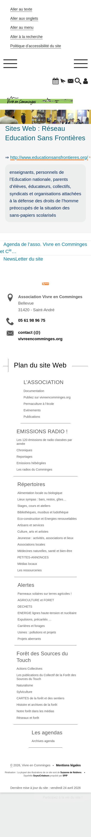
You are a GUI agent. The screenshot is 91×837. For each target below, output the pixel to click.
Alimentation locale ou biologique (39, 493)
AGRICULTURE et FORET (36, 600)
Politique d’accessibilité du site (35, 46)
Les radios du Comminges (34, 469)
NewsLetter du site (23, 259)
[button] (55, 81)
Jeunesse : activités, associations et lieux (45, 538)
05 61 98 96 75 (31, 320)
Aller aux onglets (24, 18)
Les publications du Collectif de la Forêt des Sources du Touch (46, 677)
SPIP (65, 775)
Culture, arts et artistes (32, 531)
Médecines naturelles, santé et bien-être (44, 551)
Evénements (32, 410)
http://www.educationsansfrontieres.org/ (49, 157)
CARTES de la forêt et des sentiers (40, 698)
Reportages (24, 456)
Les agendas (47, 732)
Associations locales (31, 544)
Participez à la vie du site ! (62, 797)
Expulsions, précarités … (34, 619)
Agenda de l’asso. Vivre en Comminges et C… (43, 248)
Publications (31, 416)
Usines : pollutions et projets (37, 632)
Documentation (33, 391)
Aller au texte (21, 9)
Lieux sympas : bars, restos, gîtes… (41, 499)
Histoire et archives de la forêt (36, 704)
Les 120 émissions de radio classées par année (44, 441)
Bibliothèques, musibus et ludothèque (42, 512)
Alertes (26, 585)
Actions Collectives (29, 668)
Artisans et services (30, 525)
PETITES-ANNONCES (32, 557)
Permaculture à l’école (38, 404)
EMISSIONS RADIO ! (42, 431)
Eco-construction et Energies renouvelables (47, 518)
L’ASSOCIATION (43, 382)
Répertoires (31, 484)
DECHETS (25, 606)
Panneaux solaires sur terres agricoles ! (45, 593)
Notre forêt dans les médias (35, 711)
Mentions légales (68, 765)
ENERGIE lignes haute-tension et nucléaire (47, 613)
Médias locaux (27, 564)
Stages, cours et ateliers (33, 506)
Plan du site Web (40, 365)
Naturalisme (24, 685)
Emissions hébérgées (31, 463)
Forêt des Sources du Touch (42, 657)
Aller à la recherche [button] (26, 37)
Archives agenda (43, 741)
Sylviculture (24, 692)
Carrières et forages (31, 626)
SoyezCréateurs (41, 775)
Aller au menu (22, 27)
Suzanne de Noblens (70, 772)
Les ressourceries (29, 570)
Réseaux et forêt (27, 718)
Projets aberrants (29, 638)
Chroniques (24, 450)
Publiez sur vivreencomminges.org (46, 397)
